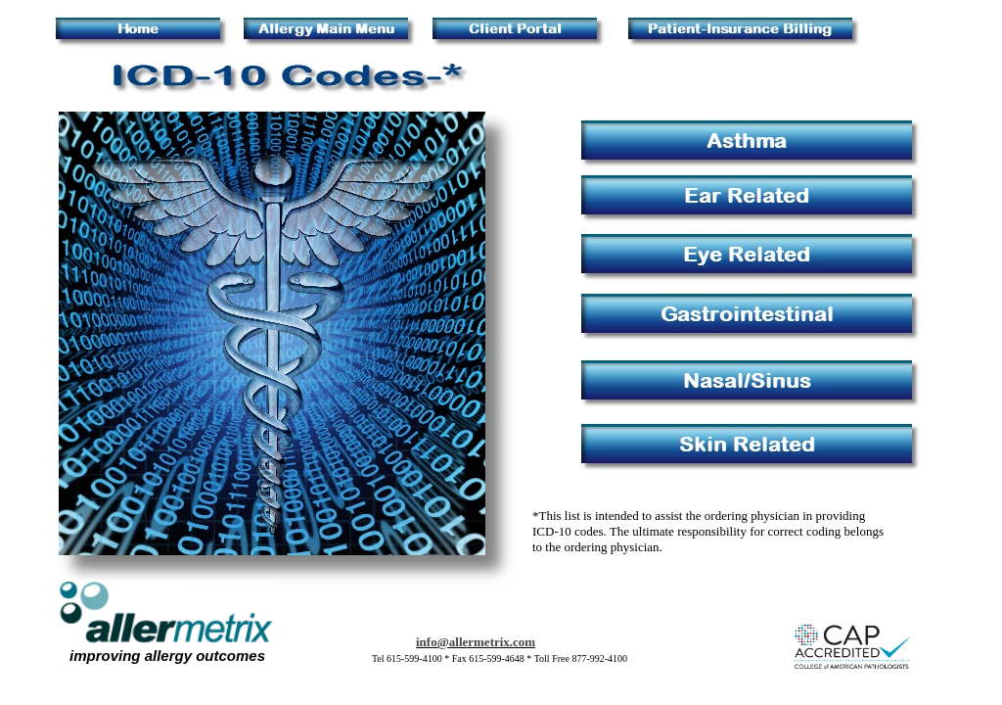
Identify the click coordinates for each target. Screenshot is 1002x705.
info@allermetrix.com (475, 641)
